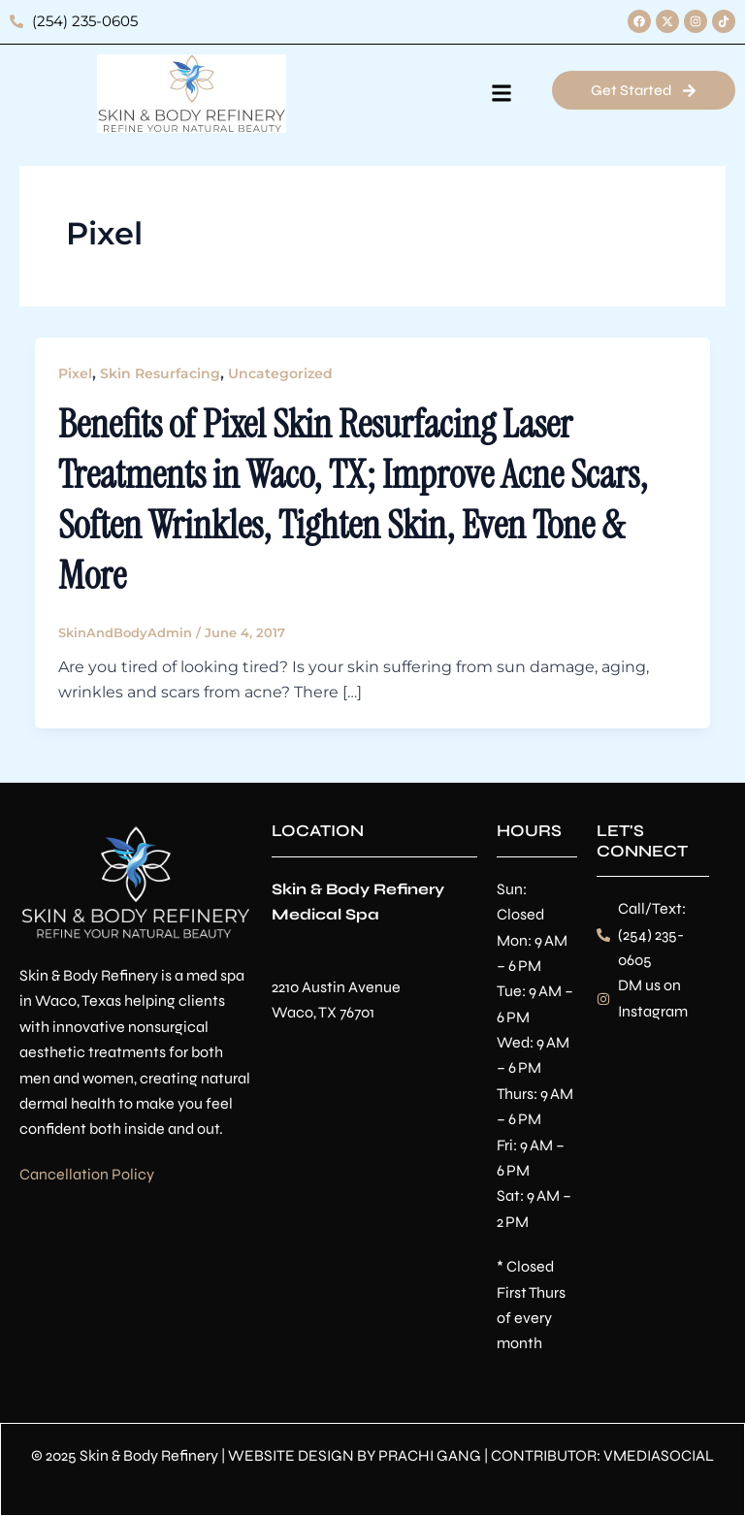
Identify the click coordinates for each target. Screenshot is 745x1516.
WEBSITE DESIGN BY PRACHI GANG (354, 1455)
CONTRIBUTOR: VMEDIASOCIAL (602, 1455)
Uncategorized (280, 373)
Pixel (75, 373)
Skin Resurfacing (160, 373)
